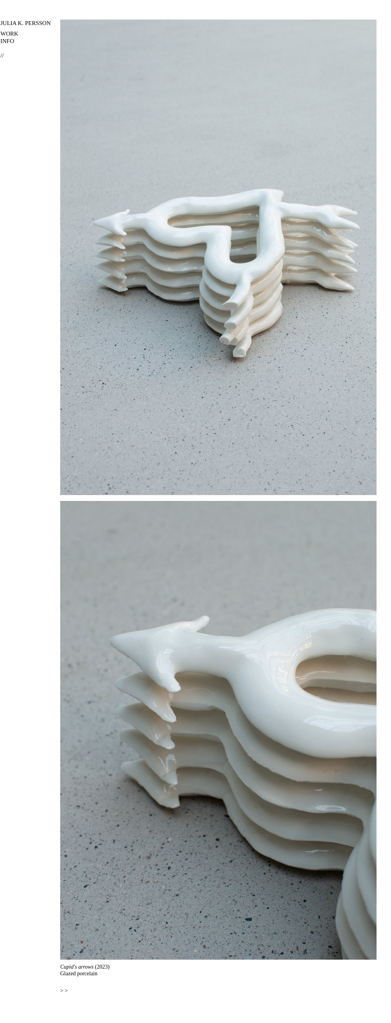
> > (64, 991)
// (2, 55)
